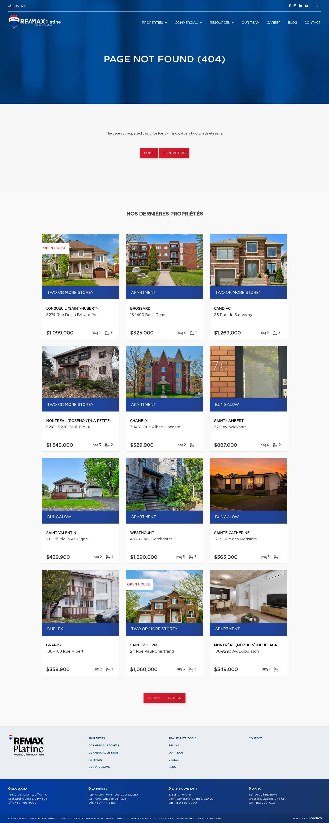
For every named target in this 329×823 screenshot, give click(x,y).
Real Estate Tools (183, 738)
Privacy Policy (164, 819)
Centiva (315, 818)
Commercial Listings (104, 752)
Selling (174, 745)
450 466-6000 (26, 803)
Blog (292, 22)
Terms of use (184, 819)
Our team (251, 22)
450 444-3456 (105, 803)
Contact (312, 22)
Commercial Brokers (104, 745)
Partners (95, 760)
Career (274, 22)
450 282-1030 (265, 803)
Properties (152, 22)
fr (319, 6)
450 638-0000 (186, 803)
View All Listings (164, 698)
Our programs (99, 767)
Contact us (174, 153)
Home (149, 153)
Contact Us (22, 6)
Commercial (186, 22)
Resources (220, 22)
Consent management (209, 819)
